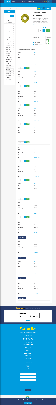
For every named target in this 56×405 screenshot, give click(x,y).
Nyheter (28, 350)
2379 (35, 202)
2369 (35, 90)
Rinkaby (29, 1)
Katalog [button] (42, 1)
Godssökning (28, 358)
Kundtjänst (28, 348)
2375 (35, 261)
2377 (35, 164)
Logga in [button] (48, 1)
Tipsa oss (28, 357)
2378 (35, 183)
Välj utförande (22, 237)
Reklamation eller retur (28, 360)
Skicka (28, 390)
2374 (35, 241)
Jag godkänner (28, 403)
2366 (35, 71)
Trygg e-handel (28, 347)
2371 (35, 127)
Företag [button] (13, 1)
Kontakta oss (28, 355)
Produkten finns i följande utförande (27, 49)
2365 (35, 52)
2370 (35, 108)
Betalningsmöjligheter (28, 345)
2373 (35, 221)
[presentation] (30, 385)
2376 (35, 281)
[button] (43, 5)
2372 (35, 146)
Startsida (5, 8)
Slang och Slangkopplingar (13, 8)
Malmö (32, 1)
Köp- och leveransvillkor (28, 344)
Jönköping (28, 3)
